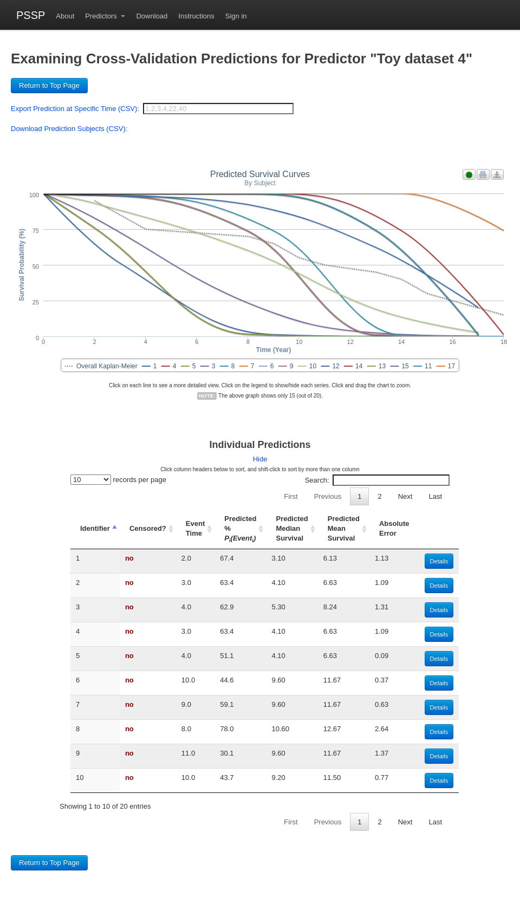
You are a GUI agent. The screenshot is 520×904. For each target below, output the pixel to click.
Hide (260, 459)
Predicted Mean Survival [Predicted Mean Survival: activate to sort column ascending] (344, 528)
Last (435, 496)
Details (439, 561)
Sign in (236, 16)
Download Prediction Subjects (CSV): (69, 129)
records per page (118, 479)
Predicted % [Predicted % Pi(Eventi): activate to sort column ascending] (240, 529)
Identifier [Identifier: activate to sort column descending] (95, 528)
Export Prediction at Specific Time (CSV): (75, 109)
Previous (328, 496)
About (65, 16)
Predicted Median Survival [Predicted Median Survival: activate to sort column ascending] (292, 528)
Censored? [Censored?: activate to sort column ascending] (147, 528)
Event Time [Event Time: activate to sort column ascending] (195, 528)
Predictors (102, 16)
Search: (377, 480)
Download (151, 16)
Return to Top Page (49, 85)
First (290, 496)
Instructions (196, 16)
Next (405, 496)
